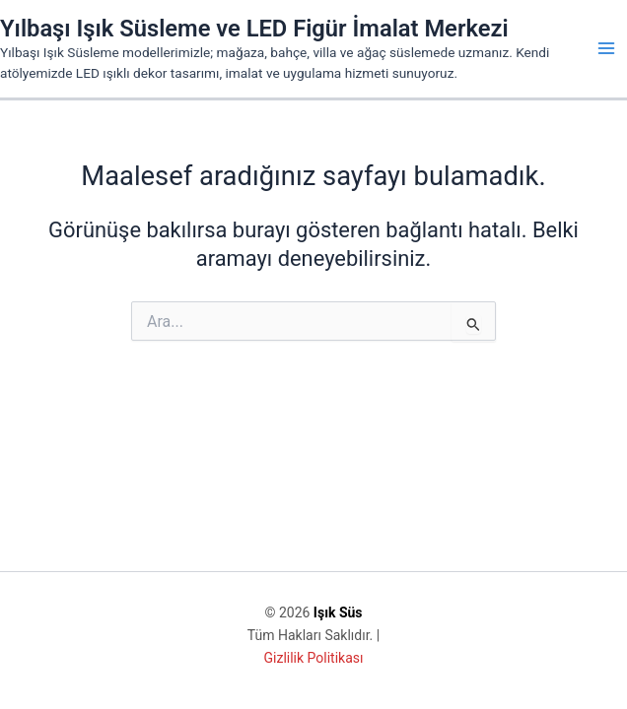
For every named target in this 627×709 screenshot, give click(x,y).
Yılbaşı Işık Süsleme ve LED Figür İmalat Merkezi (254, 28)
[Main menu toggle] (606, 48)
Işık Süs (338, 612)
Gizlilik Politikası (314, 658)
